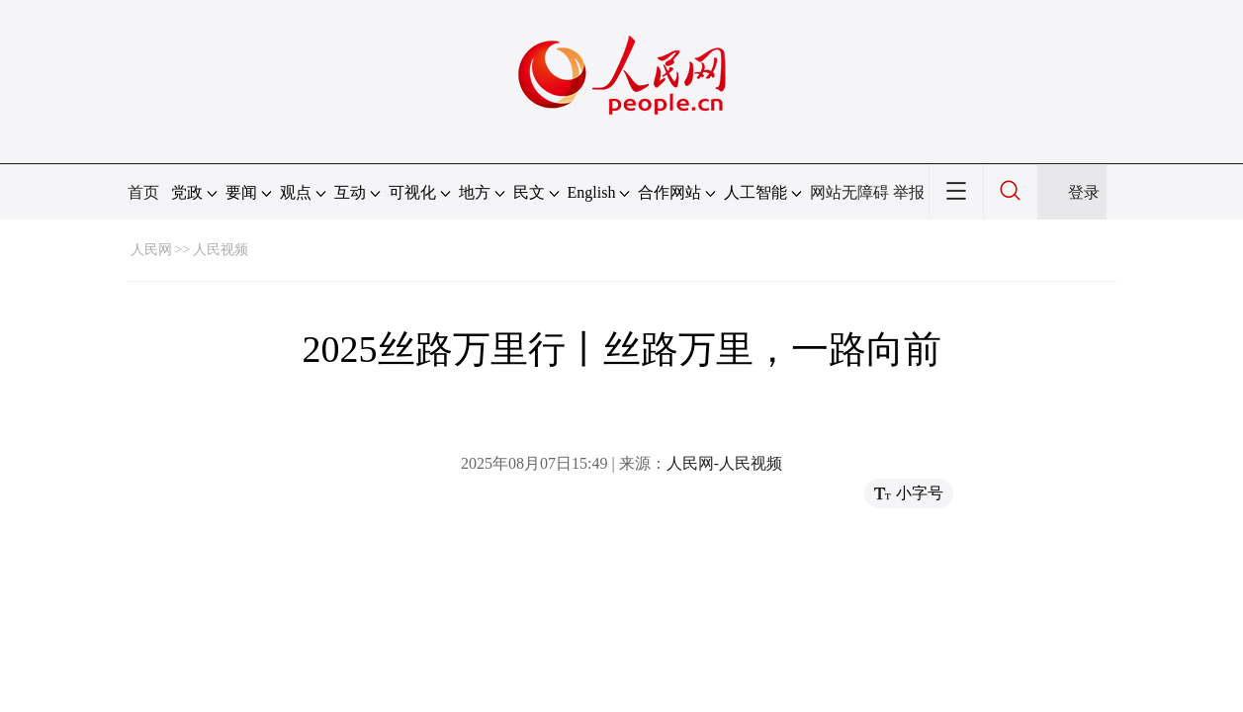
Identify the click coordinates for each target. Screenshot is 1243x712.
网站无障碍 (849, 192)
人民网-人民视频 (724, 463)
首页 (143, 192)
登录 (1084, 192)
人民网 (151, 249)
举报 (909, 192)
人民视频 (220, 249)
